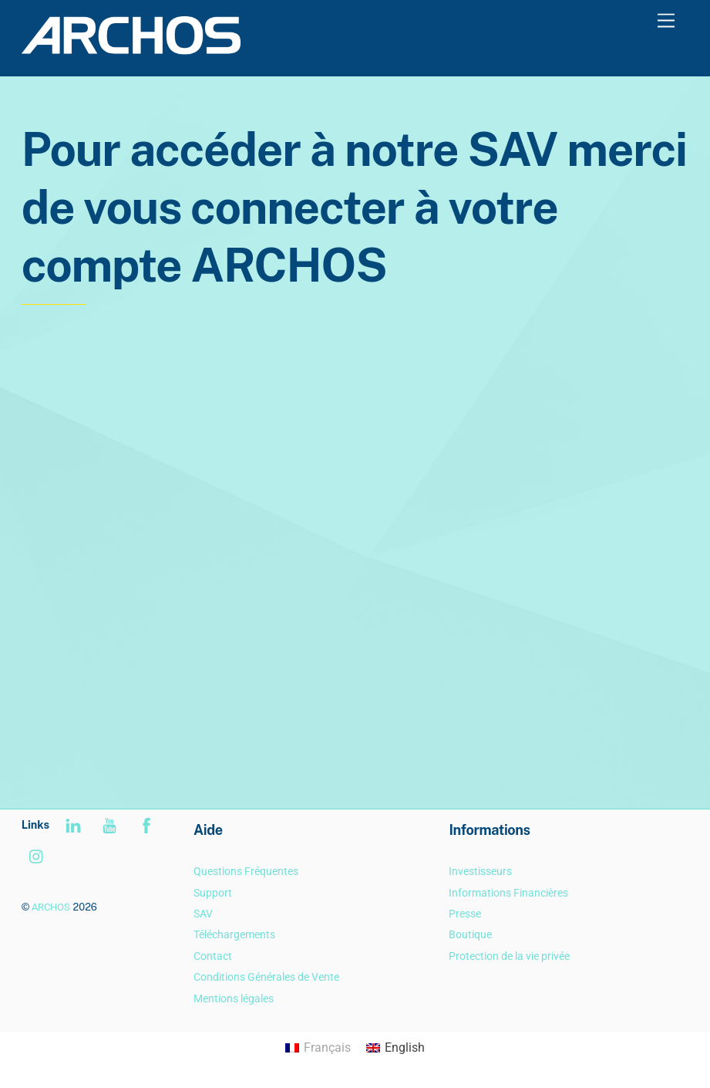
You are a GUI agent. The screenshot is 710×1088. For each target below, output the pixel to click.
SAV (203, 914)
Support (212, 893)
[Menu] (666, 21)
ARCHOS (51, 907)
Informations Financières (508, 893)
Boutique (470, 934)
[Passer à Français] (318, 1048)
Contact (212, 956)
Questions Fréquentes (245, 871)
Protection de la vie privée (509, 956)
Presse (465, 914)
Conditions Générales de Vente (266, 977)
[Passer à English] (395, 1048)
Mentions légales (233, 998)
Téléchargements (234, 934)
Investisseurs (480, 871)
